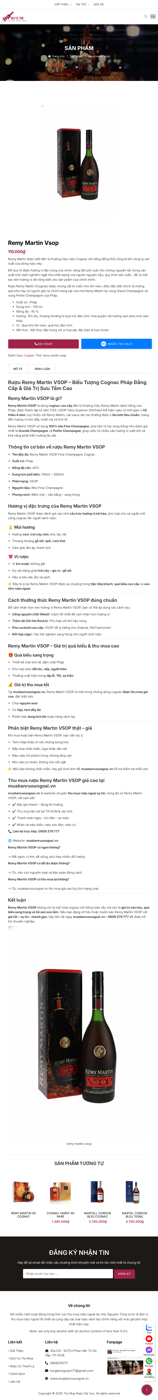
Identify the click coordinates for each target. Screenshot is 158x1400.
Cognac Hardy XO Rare (60, 1215)
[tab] (18, 369)
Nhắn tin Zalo (116, 344)
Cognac (29, 355)
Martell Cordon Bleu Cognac (97, 1215)
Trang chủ (56, 56)
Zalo (149, 1329)
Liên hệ (98, 4)
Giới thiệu (62, 4)
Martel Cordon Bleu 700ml (134, 1215)
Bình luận (43, 369)
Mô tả (18, 369)
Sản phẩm (76, 56)
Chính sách (17, 1374)
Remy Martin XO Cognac (23, 1215)
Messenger (149, 1351)
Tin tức (81, 4)
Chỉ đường (149, 1373)
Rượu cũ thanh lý (22, 1366)
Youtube (149, 1340)
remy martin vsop (55, 356)
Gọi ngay (43, 344)
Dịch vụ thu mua (21, 1359)
